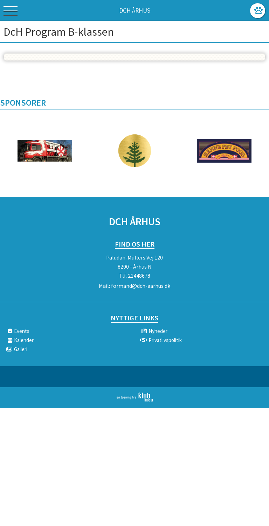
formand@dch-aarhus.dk (140, 285)
